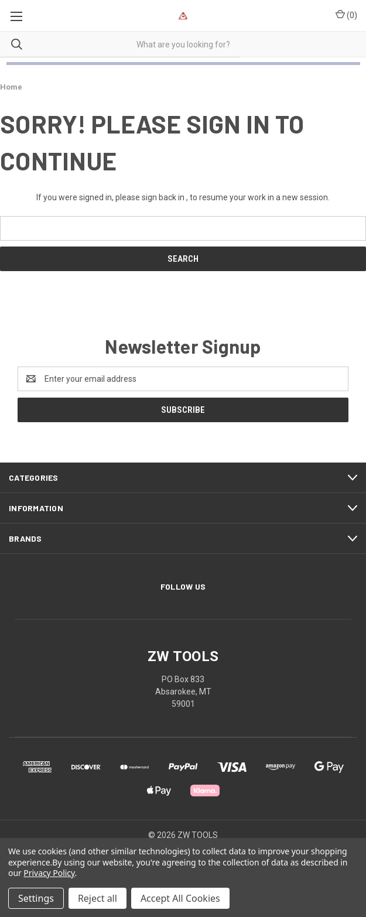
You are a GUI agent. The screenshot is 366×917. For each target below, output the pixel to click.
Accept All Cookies (180, 898)
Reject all (97, 898)
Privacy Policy (48, 872)
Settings (36, 898)
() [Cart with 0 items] (346, 14)
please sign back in (149, 197)
